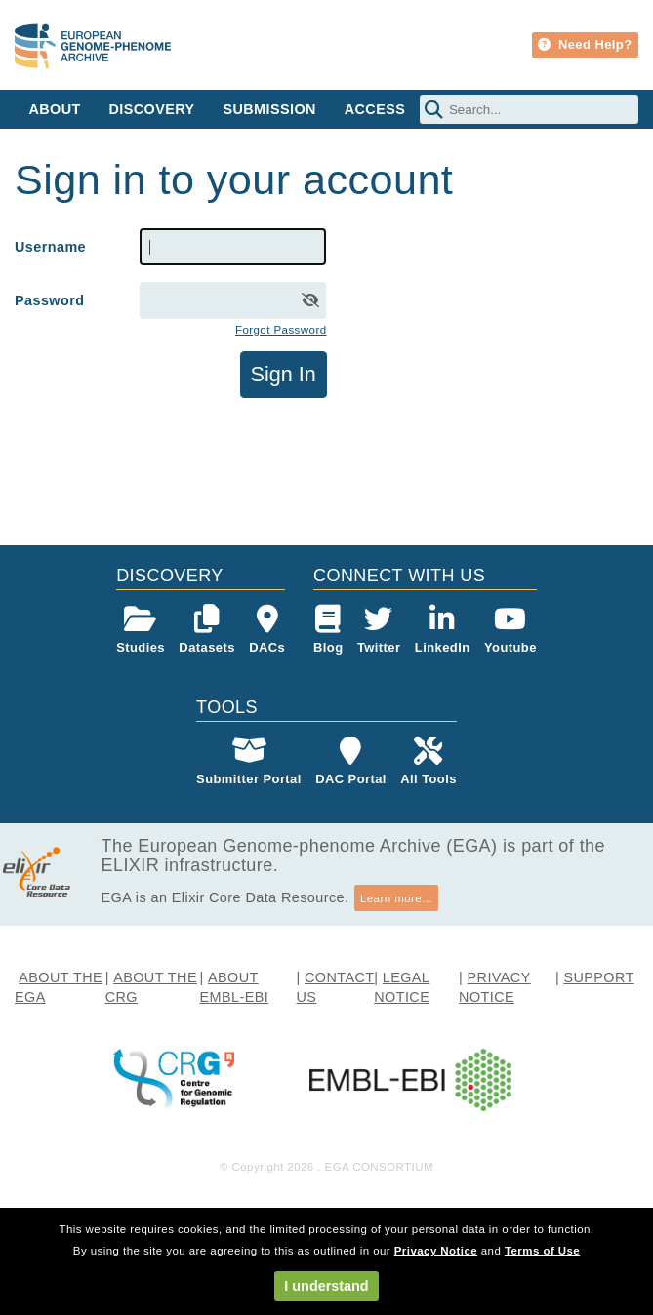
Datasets (206, 630)
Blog (328, 630)
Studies (140, 630)
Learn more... (396, 898)
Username (50, 247)
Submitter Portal (249, 761)
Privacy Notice (435, 1250)
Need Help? (585, 44)
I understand (326, 1286)
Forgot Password (281, 330)
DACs (267, 630)
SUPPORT (598, 977)
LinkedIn (442, 630)
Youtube (510, 630)
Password (49, 300)
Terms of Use (542, 1250)
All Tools (428, 761)
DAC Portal (351, 761)
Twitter (379, 630)
